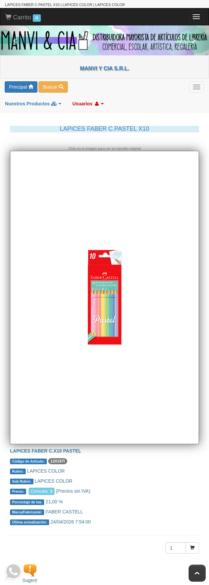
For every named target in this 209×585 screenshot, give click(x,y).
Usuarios (88, 103)
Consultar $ (42, 491)
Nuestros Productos (33, 103)
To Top (197, 573)
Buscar (53, 87)
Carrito (23, 18)
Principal (21, 87)
